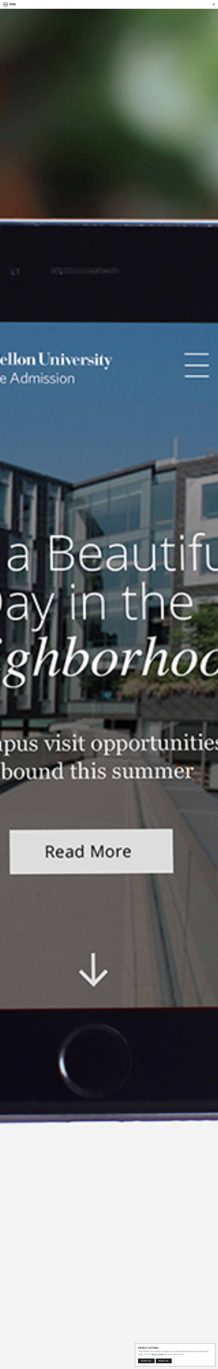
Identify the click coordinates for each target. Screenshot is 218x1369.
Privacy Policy (158, 1354)
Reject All (164, 1361)
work (13, 4)
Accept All (146, 1361)
